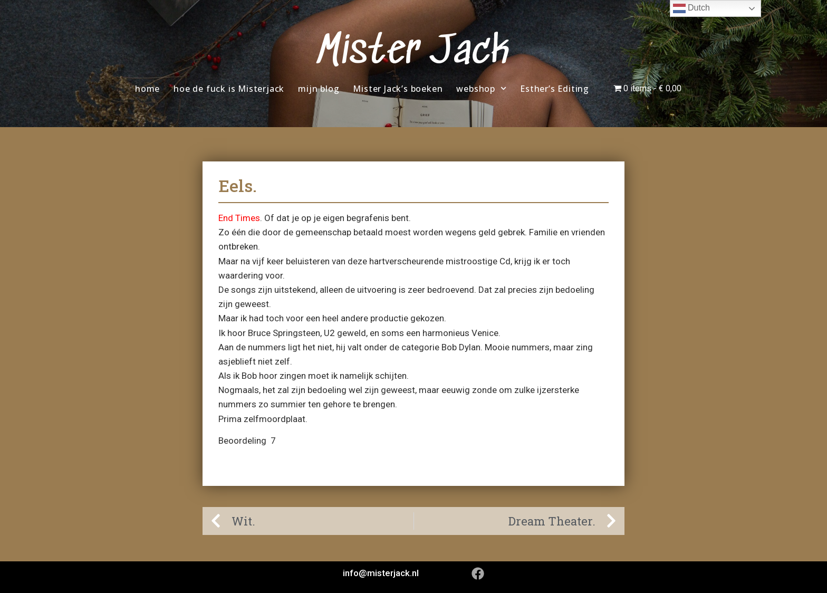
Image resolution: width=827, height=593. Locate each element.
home (147, 88)
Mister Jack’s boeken (398, 88)
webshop (481, 88)
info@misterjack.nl (381, 573)
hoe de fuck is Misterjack (229, 88)
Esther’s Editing (554, 88)
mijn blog (318, 88)
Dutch (691, 8)
